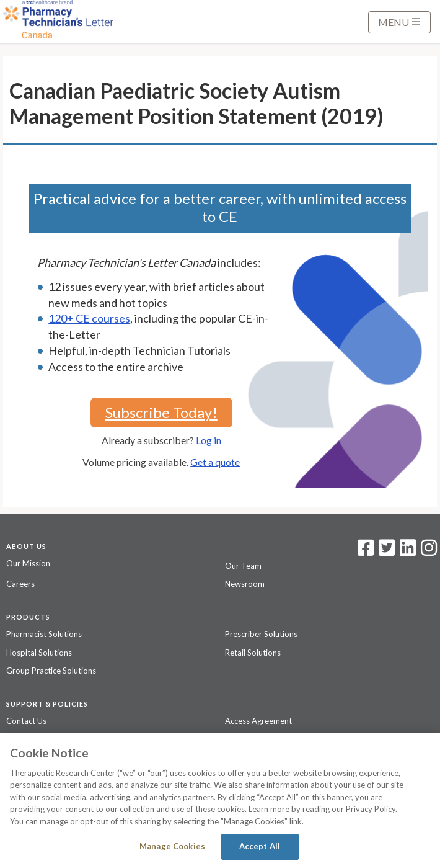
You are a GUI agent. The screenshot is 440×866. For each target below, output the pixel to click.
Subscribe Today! (161, 412)
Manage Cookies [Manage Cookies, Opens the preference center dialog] (172, 846)
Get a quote (215, 462)
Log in (208, 440)
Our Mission (28, 563)
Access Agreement (258, 721)
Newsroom (245, 584)
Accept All (259, 846)
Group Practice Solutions (51, 671)
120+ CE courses (89, 318)
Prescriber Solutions (261, 634)
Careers (20, 584)
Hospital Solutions (39, 653)
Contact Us (26, 721)
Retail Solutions (253, 653)
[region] (220, 799)
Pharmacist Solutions (44, 634)
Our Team (243, 566)
